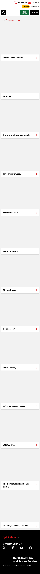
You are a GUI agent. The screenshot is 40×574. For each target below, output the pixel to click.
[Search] (3, 12)
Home (3, 20)
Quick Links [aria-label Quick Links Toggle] (9, 537)
